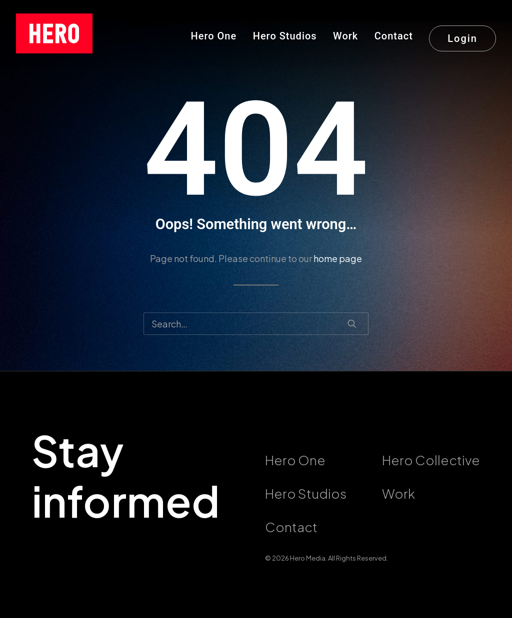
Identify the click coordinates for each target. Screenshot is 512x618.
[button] (352, 323)
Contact (393, 36)
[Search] (256, 323)
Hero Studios (285, 36)
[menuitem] (217, 33)
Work (345, 36)
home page (338, 258)
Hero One (214, 36)
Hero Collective (431, 460)
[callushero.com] (54, 33)
